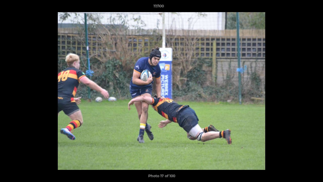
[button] (302, 7)
